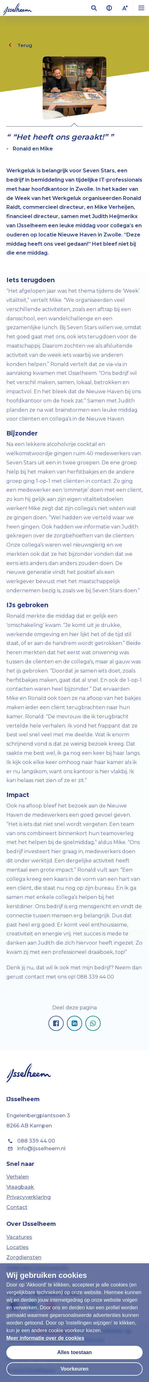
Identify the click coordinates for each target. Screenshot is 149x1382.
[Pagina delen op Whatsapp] (93, 1023)
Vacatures (19, 1237)
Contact (16, 1207)
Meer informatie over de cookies (45, 1338)
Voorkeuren (74, 1369)
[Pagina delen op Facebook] (56, 1023)
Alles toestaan (74, 1352)
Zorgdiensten (23, 1257)
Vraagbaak (20, 1187)
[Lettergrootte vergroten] (125, 8)
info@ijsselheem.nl (36, 1149)
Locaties (17, 1247)
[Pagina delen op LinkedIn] (74, 1023)
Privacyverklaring (28, 1197)
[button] (141, 8)
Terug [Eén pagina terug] (19, 45)
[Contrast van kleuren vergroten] (109, 8)
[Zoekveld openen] (94, 8)
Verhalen (17, 1177)
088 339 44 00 (30, 1141)
